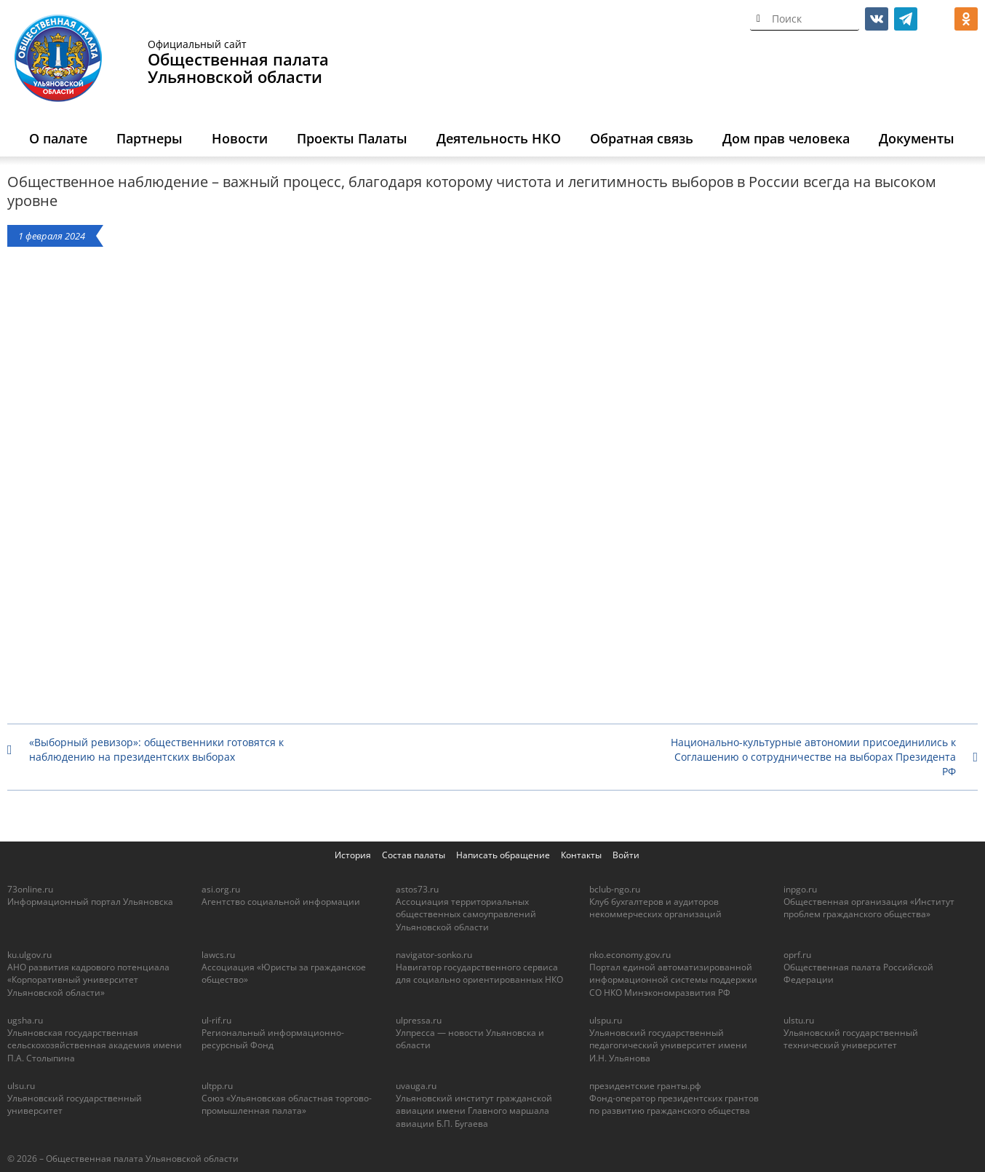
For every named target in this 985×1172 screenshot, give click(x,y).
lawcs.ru (218, 955)
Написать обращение (503, 855)
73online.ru (30, 889)
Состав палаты (413, 855)
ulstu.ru (798, 1020)
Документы (916, 138)
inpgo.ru (800, 889)
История (353, 855)
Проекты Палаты (352, 138)
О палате (58, 138)
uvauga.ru (416, 1086)
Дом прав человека (786, 138)
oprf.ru (797, 955)
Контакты (581, 855)
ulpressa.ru (419, 1020)
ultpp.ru (217, 1086)
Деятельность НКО (498, 138)
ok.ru (966, 19)
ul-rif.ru (216, 1020)
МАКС (937, 19)
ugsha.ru (25, 1020)
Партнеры (149, 138)
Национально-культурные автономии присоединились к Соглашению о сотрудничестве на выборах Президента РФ (813, 756)
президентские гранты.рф (645, 1086)
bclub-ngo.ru (614, 889)
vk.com (876, 19)
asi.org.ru (221, 889)
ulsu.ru (21, 1086)
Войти (626, 855)
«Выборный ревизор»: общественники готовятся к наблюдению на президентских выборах (156, 749)
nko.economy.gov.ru (630, 955)
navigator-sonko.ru (434, 955)
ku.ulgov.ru (29, 955)
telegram (905, 19)
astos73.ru (417, 889)
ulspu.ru (605, 1020)
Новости (240, 138)
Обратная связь (641, 138)
